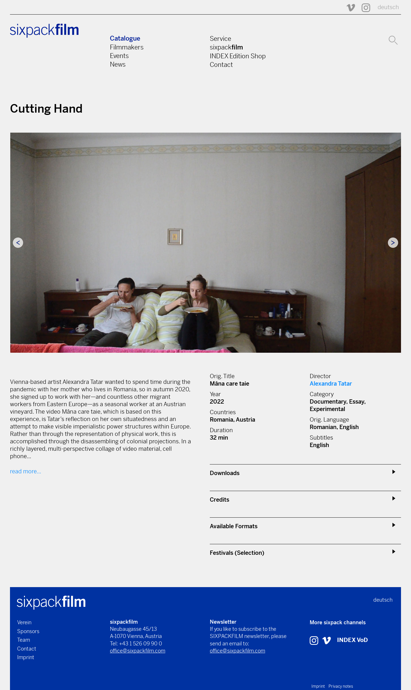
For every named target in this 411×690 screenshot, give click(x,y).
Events (119, 56)
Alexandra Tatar (331, 383)
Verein (24, 622)
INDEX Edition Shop (238, 56)
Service (220, 39)
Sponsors (28, 631)
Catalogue (125, 38)
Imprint (25, 657)
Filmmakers (127, 47)
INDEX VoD (352, 640)
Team (23, 640)
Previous (18, 243)
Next (393, 243)
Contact (221, 65)
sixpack (226, 47)
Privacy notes (341, 686)
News (118, 64)
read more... (25, 471)
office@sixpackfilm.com (137, 650)
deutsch (388, 7)
